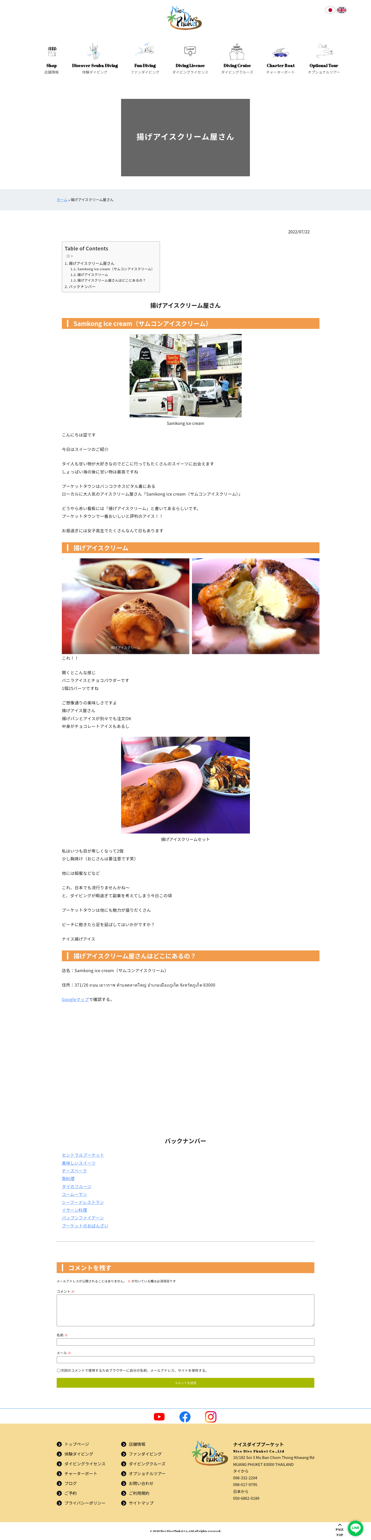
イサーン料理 (74, 1210)
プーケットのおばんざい (85, 1226)
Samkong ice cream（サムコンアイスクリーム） (116, 268)
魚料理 (68, 1178)
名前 (62, 1334)
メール (64, 1352)
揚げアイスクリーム (93, 274)
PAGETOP (340, 1532)
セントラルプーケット (83, 1155)
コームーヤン (74, 1194)
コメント (66, 1291)
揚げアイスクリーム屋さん (91, 263)
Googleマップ (75, 999)
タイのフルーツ (76, 1186)
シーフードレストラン (83, 1202)
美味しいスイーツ (79, 1163)
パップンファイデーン (83, 1217)
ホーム (62, 199)
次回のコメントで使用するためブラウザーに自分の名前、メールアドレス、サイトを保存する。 (135, 1370)
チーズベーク (74, 1171)
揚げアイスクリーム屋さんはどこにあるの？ (112, 280)
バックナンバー (82, 286)
